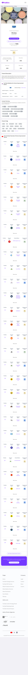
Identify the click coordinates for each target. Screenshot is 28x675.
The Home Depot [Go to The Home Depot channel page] (18, 187)
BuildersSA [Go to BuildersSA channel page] (18, 488)
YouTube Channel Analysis (8, 608)
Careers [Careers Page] (22, 586)
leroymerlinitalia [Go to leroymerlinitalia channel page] (17, 460)
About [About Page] (22, 584)
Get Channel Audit (14, 38)
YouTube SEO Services (7, 584)
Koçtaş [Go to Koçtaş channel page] (18, 173)
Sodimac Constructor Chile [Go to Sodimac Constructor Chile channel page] (18, 379)
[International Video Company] (6, 617)
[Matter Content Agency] (13, 621)
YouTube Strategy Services (8, 581)
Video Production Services (8, 586)
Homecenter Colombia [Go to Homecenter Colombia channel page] (18, 407)
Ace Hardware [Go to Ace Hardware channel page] (18, 502)
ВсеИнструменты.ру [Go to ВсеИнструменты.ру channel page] (16, 240)
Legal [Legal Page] (22, 579)
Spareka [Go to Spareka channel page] (18, 282)
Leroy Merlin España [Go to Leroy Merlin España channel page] (18, 214)
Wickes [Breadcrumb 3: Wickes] (15, 6)
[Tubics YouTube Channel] (11, 632)
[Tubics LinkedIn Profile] (17, 632)
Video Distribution (6, 591)
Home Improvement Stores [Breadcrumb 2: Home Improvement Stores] (8, 6)
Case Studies (5, 594)
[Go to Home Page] (5, 2)
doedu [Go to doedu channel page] (18, 351)
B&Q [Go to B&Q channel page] (18, 338)
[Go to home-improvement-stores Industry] (14, 41)
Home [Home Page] (4, 579)
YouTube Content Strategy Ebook (10, 603)
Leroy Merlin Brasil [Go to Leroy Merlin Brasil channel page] (18, 366)
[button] (25, 3)
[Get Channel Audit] (14, 39)
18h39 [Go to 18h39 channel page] (18, 529)
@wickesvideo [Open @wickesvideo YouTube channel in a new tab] (14, 34)
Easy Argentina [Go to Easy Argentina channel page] (18, 475)
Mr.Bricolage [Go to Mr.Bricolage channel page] (18, 543)
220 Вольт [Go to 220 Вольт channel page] (18, 516)
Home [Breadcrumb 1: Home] (2, 6)
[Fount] (6, 625)
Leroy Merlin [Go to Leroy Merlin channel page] (18, 268)
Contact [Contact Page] (22, 581)
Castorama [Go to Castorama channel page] (18, 433)
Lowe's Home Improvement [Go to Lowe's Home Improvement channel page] (18, 159)
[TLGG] (6, 621)
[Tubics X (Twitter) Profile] (14, 632)
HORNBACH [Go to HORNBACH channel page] (18, 310)
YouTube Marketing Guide (8, 606)
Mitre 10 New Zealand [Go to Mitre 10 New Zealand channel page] (18, 324)
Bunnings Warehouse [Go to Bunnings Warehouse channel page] (18, 228)
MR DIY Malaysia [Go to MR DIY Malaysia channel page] (18, 393)
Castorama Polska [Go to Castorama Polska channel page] (18, 255)
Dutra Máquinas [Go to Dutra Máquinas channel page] (18, 448)
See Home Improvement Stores (14, 41)
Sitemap (4, 596)
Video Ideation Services (8, 589)
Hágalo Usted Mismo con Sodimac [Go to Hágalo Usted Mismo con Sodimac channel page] (18, 145)
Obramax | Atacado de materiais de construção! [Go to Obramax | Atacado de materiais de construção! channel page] (18, 296)
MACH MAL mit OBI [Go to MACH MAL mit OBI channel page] (18, 200)
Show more (15, 151)
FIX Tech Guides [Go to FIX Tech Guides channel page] (18, 420)
